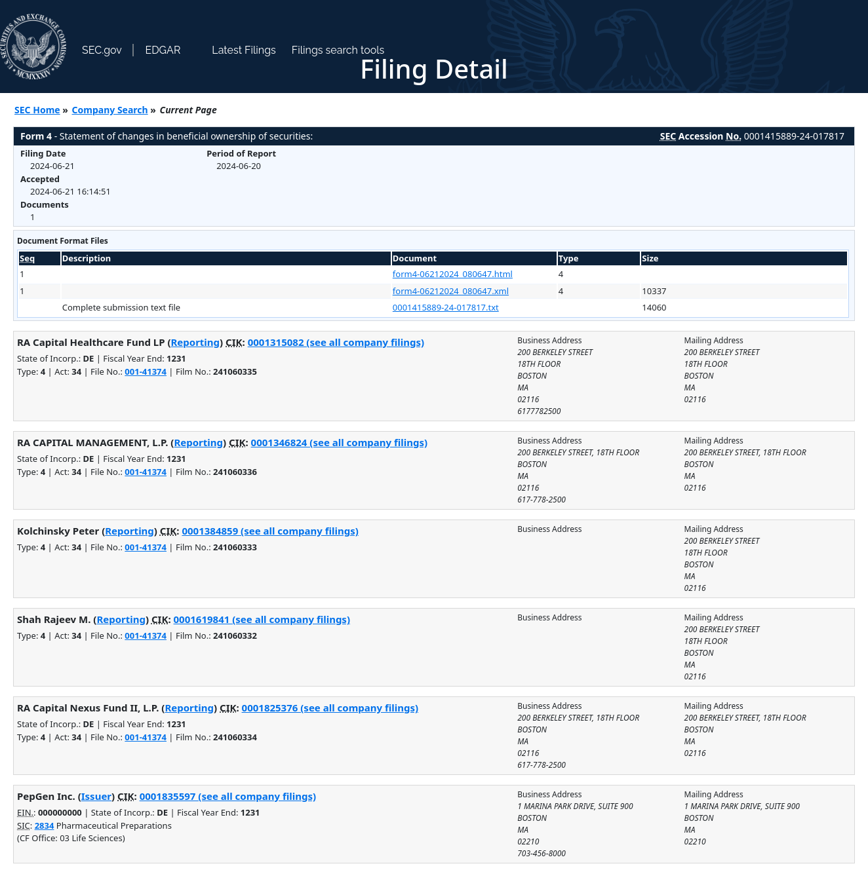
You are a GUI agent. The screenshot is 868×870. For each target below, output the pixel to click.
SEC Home (37, 110)
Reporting (195, 342)
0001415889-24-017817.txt (446, 307)
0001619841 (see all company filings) (262, 619)
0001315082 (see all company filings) (336, 342)
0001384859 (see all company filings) (270, 530)
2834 (44, 825)
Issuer (96, 796)
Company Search (110, 110)
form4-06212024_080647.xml (451, 291)
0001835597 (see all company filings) (228, 796)
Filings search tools (338, 50)
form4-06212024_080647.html (453, 274)
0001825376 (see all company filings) (330, 707)
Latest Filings (243, 50)
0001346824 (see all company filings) (339, 442)
